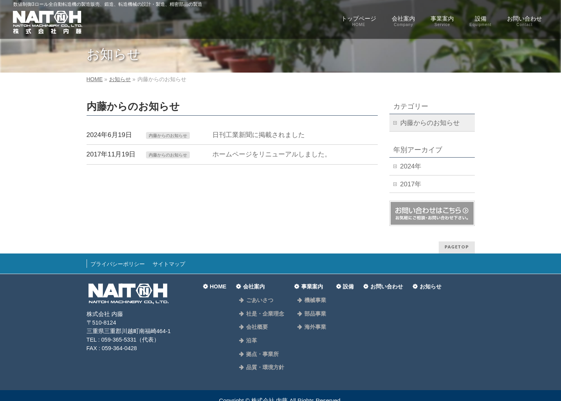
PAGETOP (457, 246)
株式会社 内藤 (269, 380)
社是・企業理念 (263, 306)
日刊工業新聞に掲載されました (258, 135)
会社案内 (255, 282)
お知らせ (428, 282)
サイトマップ (175, 262)
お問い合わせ (382, 282)
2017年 (411, 184)
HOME (218, 282)
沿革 (250, 327)
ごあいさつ (258, 295)
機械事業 (310, 295)
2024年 (411, 166)
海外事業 (310, 316)
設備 (343, 282)
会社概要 (255, 316)
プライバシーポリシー (120, 262)
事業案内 (309, 282)
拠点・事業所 (260, 338)
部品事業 (310, 306)
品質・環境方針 (263, 349)
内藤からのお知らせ (170, 135)
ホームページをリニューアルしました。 (271, 154)
